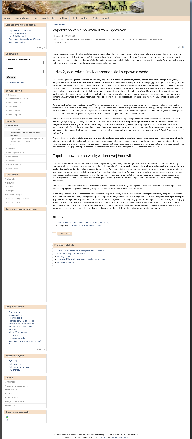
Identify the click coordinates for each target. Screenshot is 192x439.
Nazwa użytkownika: (18, 59)
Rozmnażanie (12, 168)
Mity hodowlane (87, 39)
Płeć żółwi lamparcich (18, 36)
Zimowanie (11, 156)
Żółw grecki (11, 106)
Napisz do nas (22, 18)
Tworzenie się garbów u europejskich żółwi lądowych (81, 251)
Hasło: (10, 68)
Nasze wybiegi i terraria (17, 198)
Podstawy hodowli (140, 39)
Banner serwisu (12, 398)
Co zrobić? (13, 335)
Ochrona (10, 95)
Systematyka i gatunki (16, 99)
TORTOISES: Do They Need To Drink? (86, 226)
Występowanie (13, 102)
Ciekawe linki (11, 179)
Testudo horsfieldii (157, 39)
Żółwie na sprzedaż (17, 145)
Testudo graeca (73, 39)
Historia (8, 394)
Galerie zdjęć (48, 18)
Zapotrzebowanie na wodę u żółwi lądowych (25, 134)
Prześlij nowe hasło (16, 82)
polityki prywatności (120, 437)
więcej (40, 48)
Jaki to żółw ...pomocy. (19, 332)
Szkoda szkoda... (16, 312)
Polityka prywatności (14, 401)
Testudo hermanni (103, 39)
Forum (7, 18)
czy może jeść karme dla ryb (21, 324)
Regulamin (10, 405)
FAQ (36, 18)
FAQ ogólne (14, 361)
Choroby (10, 160)
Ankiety (63, 18)
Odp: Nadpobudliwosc (18, 42)
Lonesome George (13, 195)
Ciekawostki (10, 183)
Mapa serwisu (11, 390)
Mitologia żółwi (16, 129)
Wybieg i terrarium (15, 152)
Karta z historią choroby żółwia (71, 254)
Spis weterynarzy (13, 164)
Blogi (74, 18)
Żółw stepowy (13, 110)
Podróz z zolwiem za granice (21, 321)
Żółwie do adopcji (100, 18)
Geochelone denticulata (121, 39)
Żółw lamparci (13, 114)
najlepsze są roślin (17, 338)
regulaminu (102, 437)
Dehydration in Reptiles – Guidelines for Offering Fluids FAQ (82, 223)
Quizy (84, 18)
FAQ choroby (14, 370)
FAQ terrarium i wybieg (19, 367)
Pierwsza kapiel (16, 318)
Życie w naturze (61, 42)
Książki (9, 190)
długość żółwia (15, 315)
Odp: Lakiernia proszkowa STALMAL (25, 39)
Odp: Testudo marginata (19, 33)
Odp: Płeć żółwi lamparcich (21, 31)
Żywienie (10, 148)
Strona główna (58, 25)
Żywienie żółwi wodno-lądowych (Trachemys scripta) (81, 259)
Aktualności (10, 382)
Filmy (9, 186)
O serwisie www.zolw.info (16, 386)
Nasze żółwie (12, 202)
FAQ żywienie (15, 364)
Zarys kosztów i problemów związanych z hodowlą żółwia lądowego (26, 140)
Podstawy (11, 125)
